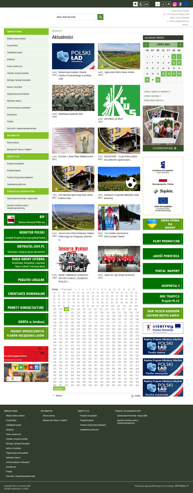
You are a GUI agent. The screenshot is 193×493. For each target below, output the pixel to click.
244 (78, 339)
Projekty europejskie (15, 163)
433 (131, 378)
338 (101, 358)
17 (59, 292)
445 (113, 381)
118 (129, 309)
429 (107, 378)
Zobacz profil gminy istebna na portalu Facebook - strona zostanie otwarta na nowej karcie (180, 4)
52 (54, 299)
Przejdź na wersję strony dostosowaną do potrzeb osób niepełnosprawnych (140, 4)
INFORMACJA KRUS (113, 118)
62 (102, 299)
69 (136, 299)
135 (54, 315)
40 (83, 296)
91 (69, 305)
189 (107, 325)
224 (136, 332)
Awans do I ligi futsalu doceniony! (119, 275)
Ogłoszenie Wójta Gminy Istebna (119, 72)
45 (107, 296)
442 (95, 381)
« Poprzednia (66, 289)
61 (97, 299)
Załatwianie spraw (14, 52)
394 (78, 372)
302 (66, 352)
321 (90, 355)
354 (107, 362)
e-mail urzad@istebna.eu (178, 21)
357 (125, 362)
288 (72, 348)
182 (66, 325)
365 (84, 365)
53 (59, 299)
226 (60, 335)
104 (136, 305)
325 (113, 355)
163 (131, 319)
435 (54, 381)
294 (107, 348)
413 (101, 375)
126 (90, 312)
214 (78, 332)
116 (118, 309)
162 (125, 319)
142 (95, 315)
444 (107, 381)
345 (54, 362)
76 (83, 302)
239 (137, 335)
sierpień (180, 44)
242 (66, 339)
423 (72, 378)
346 (60, 362)
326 (119, 355)
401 (119, 372)
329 (137, 355)
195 (54, 329)
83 (117, 302)
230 (84, 335)
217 (95, 332)
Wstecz (59, 395)
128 (101, 312)
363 (72, 365)
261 (90, 342)
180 (54, 325)
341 (119, 358)
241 (60, 339)
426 (90, 378)
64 (112, 299)
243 (72, 339)
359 (137, 362)
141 (90, 315)
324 (107, 355)
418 (131, 375)
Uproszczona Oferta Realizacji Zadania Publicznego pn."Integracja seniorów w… (76, 236)
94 (83, 305)
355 (113, 362)
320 (84, 355)
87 (136, 302)
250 (113, 339)
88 (54, 305)
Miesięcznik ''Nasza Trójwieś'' (19, 149)
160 (113, 319)
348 (72, 362)
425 (84, 378)
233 (101, 335)
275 (84, 345)
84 (122, 302)
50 (131, 296)
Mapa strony (146, 4)
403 (131, 372)
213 (72, 332)
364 (78, 365)
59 (88, 299)
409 (78, 375)
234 (107, 335)
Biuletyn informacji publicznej (26, 219)
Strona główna (135, 4)
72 (64, 302)
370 (113, 365)
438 (72, 381)
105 (54, 309)
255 (54, 342)
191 (119, 325)
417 (125, 375)
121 (60, 312)
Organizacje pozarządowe (18, 94)
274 (78, 345)
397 (95, 372)
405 (54, 375)
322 (95, 355)
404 (137, 372)
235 (113, 335)
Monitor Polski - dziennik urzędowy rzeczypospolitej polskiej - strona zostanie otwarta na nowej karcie (26, 235)
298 (131, 348)
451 (60, 385)
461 (119, 385)
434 (137, 378)
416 (119, 375)
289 (78, 348)
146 (119, 315)
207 (125, 329)
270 (54, 345)
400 (113, 372)
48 (122, 296)
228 (72, 335)
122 (66, 312)
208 (131, 329)
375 (54, 368)
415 (113, 375)
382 (95, 368)
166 (60, 322)
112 (95, 309)
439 (78, 381)
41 (88, 296)
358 (131, 362)
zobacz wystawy (152, 95)
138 (72, 315)
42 (93, 296)
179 (137, 322)
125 (84, 312)
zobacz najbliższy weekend (157, 91)
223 (131, 332)
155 (84, 319)
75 (78, 302)
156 (90, 319)
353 (101, 362)
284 (137, 345)
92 (73, 305)
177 (125, 322)
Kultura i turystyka (14, 87)
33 (136, 292)
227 (66, 335)
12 (119, 289)
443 (101, 381)
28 (112, 292)
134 (137, 312)
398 (101, 372)
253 (131, 339)
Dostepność (12, 114)
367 (95, 365)
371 (119, 365)
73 (69, 302)
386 (119, 368)
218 (101, 332)
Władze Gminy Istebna (16, 38)
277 (95, 345)
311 (119, 352)
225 (54, 335)
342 (125, 358)
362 (66, 365)
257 (66, 342)
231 (90, 335)
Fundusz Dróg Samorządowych (20, 177)
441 (90, 381)
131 (119, 312)
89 (59, 305)
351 (90, 362)
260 (84, 342)
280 (113, 345)
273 (72, 345)
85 (126, 302)
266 (119, 342)
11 (114, 289)
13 (124, 289)
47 (117, 296)
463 (131, 385)
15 (134, 289)
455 (84, 385)
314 (136, 352)
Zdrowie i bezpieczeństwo (18, 73)
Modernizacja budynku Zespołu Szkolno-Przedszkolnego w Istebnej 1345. (75, 75)
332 (66, 358)
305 (84, 352)
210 (54, 332)
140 (84, 315)
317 (66, 355)
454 (78, 385)
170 (84, 322)
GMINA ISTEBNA (14, 31)
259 (78, 342)
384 (107, 368)
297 (125, 348)
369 (107, 365)
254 (137, 339)
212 (66, 332)
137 (66, 315)
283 (131, 345)
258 (72, 342)
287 (66, 348)
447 (125, 381)
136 (60, 315)
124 (78, 312)
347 (66, 362)
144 (107, 315)
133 (131, 312)
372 (125, 365)
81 (107, 302)
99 (107, 305)
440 (84, 381)
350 (84, 362)
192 (125, 325)
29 (117, 292)
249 (107, 339)
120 (54, 312)
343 (131, 358)
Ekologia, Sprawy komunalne (19, 80)
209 (137, 329)
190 (113, 325)
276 (90, 345)
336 (90, 358)
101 (118, 305)
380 (84, 368)
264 (107, 342)
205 (113, 329)
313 (131, 352)
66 (122, 299)
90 (64, 305)
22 (83, 292)
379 (78, 368)
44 (102, 296)
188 (101, 325)
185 (84, 325)
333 (72, 358)
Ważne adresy (13, 142)
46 (112, 296)
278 (101, 345)
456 (90, 385)
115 (112, 309)
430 (113, 378)
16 (54, 292)
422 (66, 378)
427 (95, 378)
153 (72, 319)
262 (95, 342)
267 (125, 342)
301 (60, 352)
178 (131, 322)
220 (113, 332)
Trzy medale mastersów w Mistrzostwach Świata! (116, 234)
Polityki (10, 121)
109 (78, 309)
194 (137, 325)
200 (84, 329)
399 (107, 372)
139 (78, 315)
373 (131, 365)
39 (78, 296)
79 (97, 302)
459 (107, 385)
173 (101, 322)
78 (93, 302)
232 (95, 335)
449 (137, 381)
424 (78, 378)
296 (119, 348)
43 (97, 296)
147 (125, 315)
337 (95, 358)
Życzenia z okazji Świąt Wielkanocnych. (76, 156)
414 (107, 375)
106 (60, 309)
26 (102, 292)
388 (131, 368)
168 (72, 322)
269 (137, 342)
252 (125, 339)
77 (88, 302)
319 (78, 355)
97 (97, 305)
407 (66, 375)
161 (119, 319)
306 (90, 352)
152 (66, 319)
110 (83, 309)
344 (137, 358)
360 (54, 365)
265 (113, 342)
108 (72, 309)
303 (72, 352)
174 (107, 322)
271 (60, 345)
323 (101, 355)
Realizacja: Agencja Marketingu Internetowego (154, 486)
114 (106, 309)
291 (90, 348)
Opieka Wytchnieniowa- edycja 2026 (22, 198)
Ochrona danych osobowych (19, 107)
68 (131, 299)
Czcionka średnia (163, 4)
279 (107, 345)
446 (119, 381)
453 (72, 385)
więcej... (185, 24)
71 (59, 302)
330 (54, 358)
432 (125, 378)
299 (137, 348)
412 (95, 375)
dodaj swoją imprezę (154, 100)
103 (130, 305)
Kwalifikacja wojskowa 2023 (71, 114)
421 (60, 378)
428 (101, 378)
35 (59, 296)
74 (73, 302)
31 (126, 292)
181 (60, 325)
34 (54, 296)
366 (90, 365)
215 (83, 332)
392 (66, 372)
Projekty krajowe (14, 170)
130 (113, 312)
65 (117, 299)
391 (60, 372)
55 (69, 299)
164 (137, 319)
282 (125, 345)
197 (66, 329)
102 (124, 305)
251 (119, 339)
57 (78, 299)
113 (101, 309)
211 (60, 332)
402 (125, 372)
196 (60, 329)
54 (64, 299)
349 (78, 362)
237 (125, 335)
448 (131, 381)
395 (84, 372)
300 (54, 352)
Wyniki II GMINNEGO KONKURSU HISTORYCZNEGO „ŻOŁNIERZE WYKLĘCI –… (73, 278)
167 (66, 322)
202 (95, 329)
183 (72, 325)
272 (66, 345)
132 (125, 312)
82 (112, 302)
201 (90, 329)
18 (64, 292)
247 (95, 339)
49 (126, 296)
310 (113, 352)
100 (112, 305)
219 (107, 332)
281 (119, 345)
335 (84, 358)
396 (90, 372)
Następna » (59, 388)
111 (89, 309)
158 (101, 319)
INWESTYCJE (13, 156)
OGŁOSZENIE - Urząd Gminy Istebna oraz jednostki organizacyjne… (120, 158)
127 (95, 312)
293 (101, 348)
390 (54, 372)
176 (119, 322)
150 (54, 319)
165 (54, 322)
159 (107, 319)
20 (73, 292)
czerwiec (146, 44)
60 (93, 299)
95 (88, 305)
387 (125, 368)
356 (119, 362)
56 (73, 299)
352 (95, 362)
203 (101, 329)
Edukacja (11, 59)
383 (101, 368)
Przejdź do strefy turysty (190, 53)
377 (66, 368)
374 (137, 365)
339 (107, 358)
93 (78, 305)
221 (119, 332)
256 (60, 342)
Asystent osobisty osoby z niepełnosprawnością (18, 206)
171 (90, 322)
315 (54, 355)
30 (122, 292)
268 (131, 342)
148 (131, 315)
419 (136, 375)
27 (107, 292)
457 (95, 385)
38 (73, 296)
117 (123, 309)
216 (89, 332)
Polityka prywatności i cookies (16, 488)
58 (83, 299)
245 (84, 339)
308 (101, 352)
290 (84, 348)
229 (78, 335)
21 (78, 292)
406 (60, 375)
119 (135, 309)
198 (72, 329)
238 (131, 335)
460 (113, 385)
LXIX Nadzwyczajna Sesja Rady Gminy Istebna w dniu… (75, 196)
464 (137, 385)
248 (101, 339)
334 (78, 358)
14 (129, 289)
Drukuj (137, 395)
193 (131, 325)
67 (126, 299)
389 (137, 368)
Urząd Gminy (12, 45)
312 (125, 352)
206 (119, 329)
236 (119, 335)
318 (72, 355)
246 (90, 339)
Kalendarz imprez (14, 100)
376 (60, 368)
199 (78, 329)
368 (101, 365)
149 (137, 315)
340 (113, 358)
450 (54, 385)
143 (101, 315)
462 (125, 385)
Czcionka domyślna (157, 4)
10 (110, 289)
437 (66, 381)
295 (113, 348)
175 (113, 322)
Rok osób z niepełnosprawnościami (21, 128)
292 (95, 348)
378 (72, 368)
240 (54, 339)
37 (69, 296)
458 (101, 385)
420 (54, 378)
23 (88, 292)
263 (101, 342)
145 (113, 315)
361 (60, 365)
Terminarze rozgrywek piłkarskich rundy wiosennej (121, 196)
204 (107, 329)
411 (89, 375)
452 (66, 385)
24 (93, 292)
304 (78, 352)
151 (60, 319)
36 (64, 296)
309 (107, 352)
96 (93, 305)
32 (131, 292)
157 (95, 319)
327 (125, 355)
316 (60, 355)
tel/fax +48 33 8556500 (179, 17)
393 (72, 372)
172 (95, 322)
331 (60, 358)
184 (78, 325)
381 (90, 368)
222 (125, 332)
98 (102, 305)
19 (69, 292)
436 (60, 381)
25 (97, 292)
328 (131, 355)
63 (107, 299)
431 (119, 378)
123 (72, 312)
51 (136, 296)
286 (60, 348)
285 (54, 348)
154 (78, 319)
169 (78, 322)
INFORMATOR (13, 135)
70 (54, 302)
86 (131, 302)
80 (102, 302)
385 (113, 368)
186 (90, 325)
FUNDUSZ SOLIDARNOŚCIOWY (21, 191)
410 (84, 375)
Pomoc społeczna (14, 66)
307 (95, 352)
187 (95, 325)
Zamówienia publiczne (16, 184)
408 (72, 375)
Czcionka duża (168, 4)
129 (107, 312)
